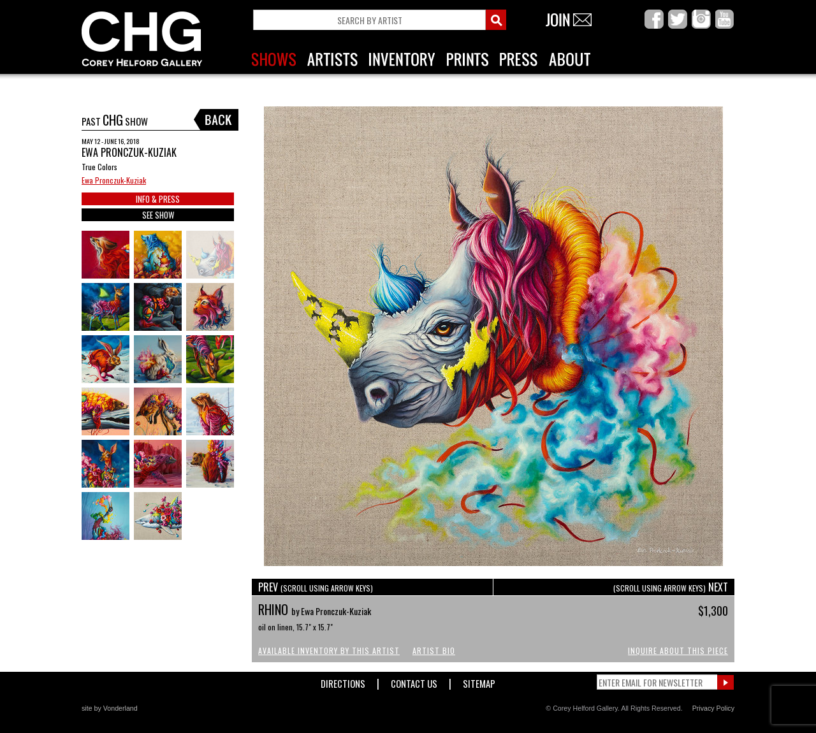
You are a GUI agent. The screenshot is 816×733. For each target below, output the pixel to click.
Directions (343, 681)
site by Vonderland (110, 708)
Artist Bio (433, 650)
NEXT (670, 587)
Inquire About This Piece (678, 650)
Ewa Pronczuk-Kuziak (114, 180)
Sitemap (479, 681)
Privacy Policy (713, 708)
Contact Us (414, 681)
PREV (315, 587)
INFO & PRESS (158, 198)
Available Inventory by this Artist (329, 650)
